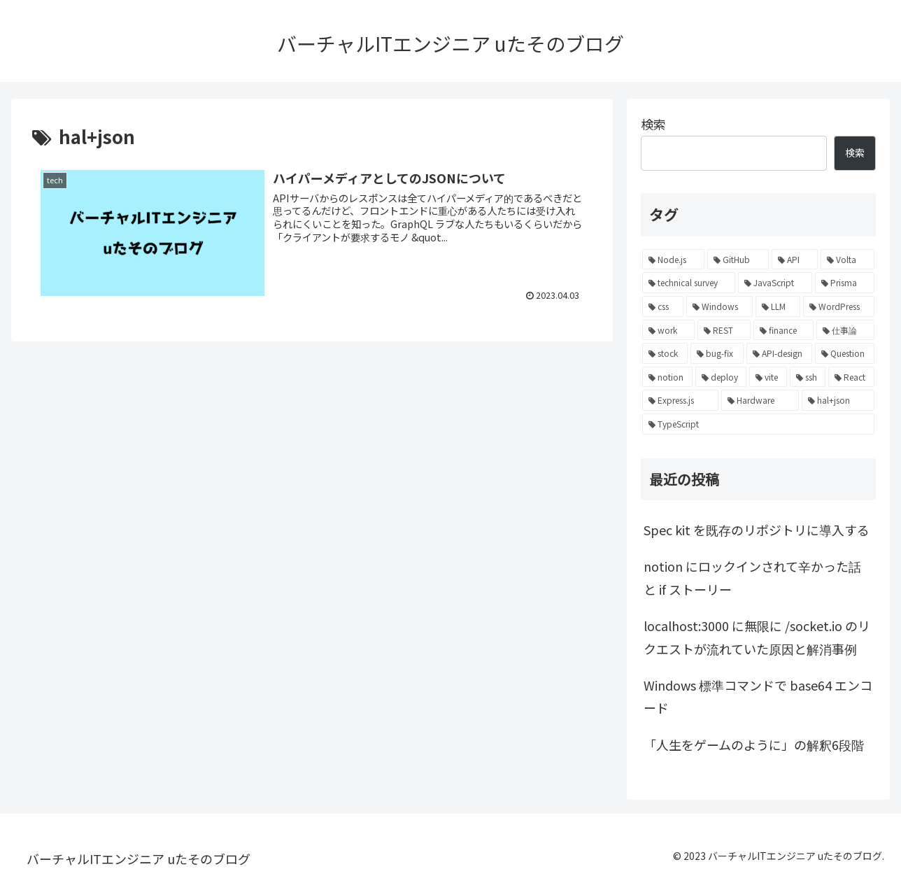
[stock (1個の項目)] (665, 353)
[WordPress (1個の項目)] (838, 306)
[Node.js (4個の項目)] (673, 259)
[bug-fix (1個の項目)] (716, 353)
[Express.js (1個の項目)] (680, 400)
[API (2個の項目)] (795, 259)
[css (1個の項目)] (662, 306)
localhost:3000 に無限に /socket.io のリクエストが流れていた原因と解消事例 (757, 636)
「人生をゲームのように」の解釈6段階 (754, 744)
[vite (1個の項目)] (768, 377)
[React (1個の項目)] (851, 377)
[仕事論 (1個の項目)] (845, 330)
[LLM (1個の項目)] (777, 306)
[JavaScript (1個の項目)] (774, 282)
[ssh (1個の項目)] (808, 377)
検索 (653, 124)
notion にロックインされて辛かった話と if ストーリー (752, 577)
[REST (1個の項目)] (724, 330)
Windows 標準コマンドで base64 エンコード (758, 696)
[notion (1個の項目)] (667, 377)
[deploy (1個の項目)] (721, 377)
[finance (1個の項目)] (783, 330)
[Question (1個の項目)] (844, 353)
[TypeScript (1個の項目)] (758, 424)
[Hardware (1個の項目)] (760, 400)
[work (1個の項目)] (668, 330)
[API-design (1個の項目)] (779, 353)
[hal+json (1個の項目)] (838, 400)
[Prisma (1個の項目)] (844, 282)
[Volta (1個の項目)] (847, 259)
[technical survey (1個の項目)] (688, 282)
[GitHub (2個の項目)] (737, 259)
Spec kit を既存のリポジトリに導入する (757, 530)
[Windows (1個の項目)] (719, 306)
